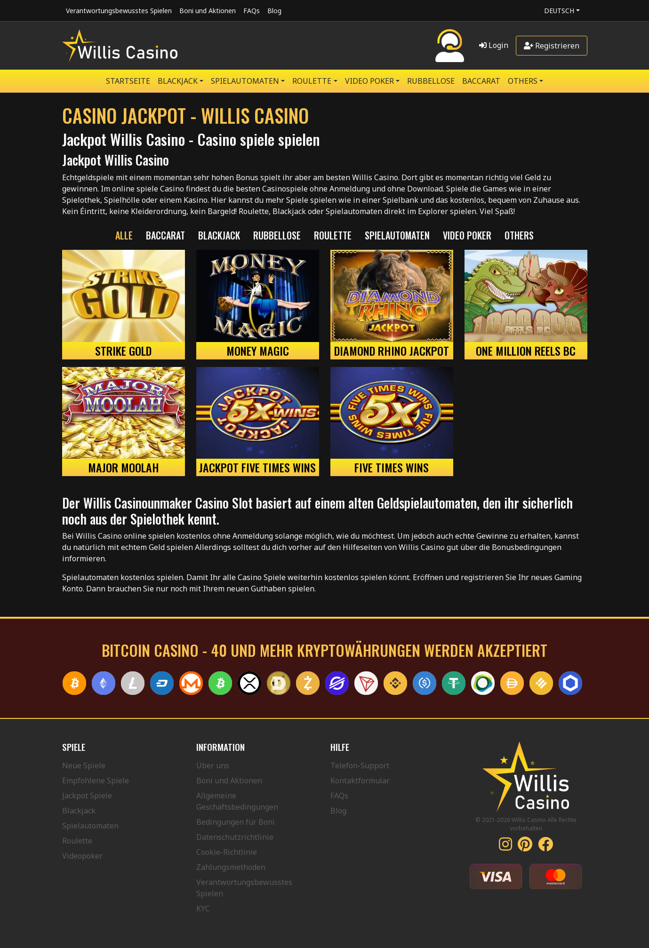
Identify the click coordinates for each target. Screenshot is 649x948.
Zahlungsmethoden (230, 867)
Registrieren (551, 45)
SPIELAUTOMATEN (245, 81)
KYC (203, 908)
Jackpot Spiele (87, 795)
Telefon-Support (359, 765)
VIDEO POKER (369, 81)
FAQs (251, 10)
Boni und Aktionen (207, 10)
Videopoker (82, 856)
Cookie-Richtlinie (226, 852)
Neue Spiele (83, 765)
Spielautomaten (90, 826)
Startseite (128, 81)
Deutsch (559, 10)
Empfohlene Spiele (95, 780)
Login (493, 45)
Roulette (77, 841)
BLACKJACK (178, 81)
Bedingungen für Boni (235, 822)
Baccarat (481, 81)
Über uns (212, 765)
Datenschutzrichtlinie (234, 837)
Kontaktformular (360, 780)
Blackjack (79, 810)
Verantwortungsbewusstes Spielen (119, 10)
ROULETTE (311, 81)
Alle (124, 235)
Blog (274, 10)
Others (522, 81)
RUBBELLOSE (431, 81)
